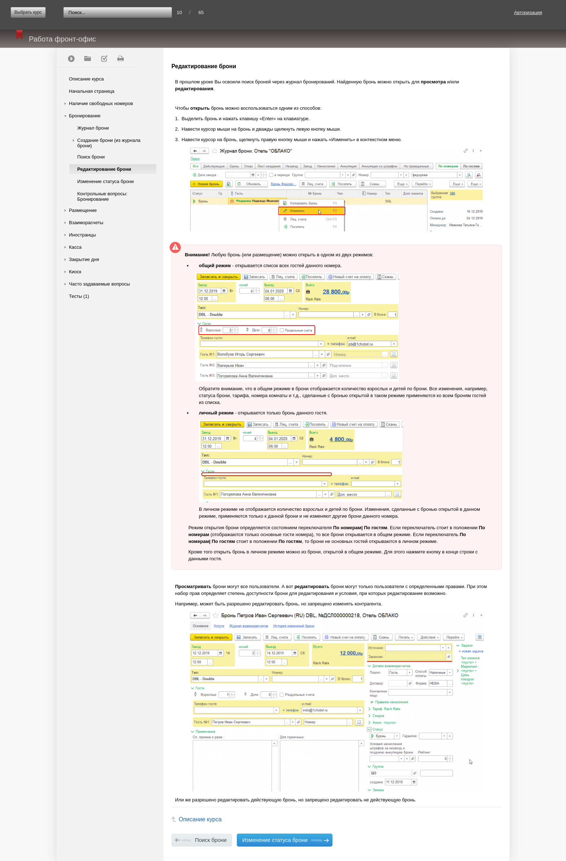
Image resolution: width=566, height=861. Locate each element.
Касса (75, 247)
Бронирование (85, 115)
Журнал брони (93, 128)
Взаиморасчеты (86, 222)
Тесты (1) (79, 296)
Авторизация (528, 12)
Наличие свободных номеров (101, 103)
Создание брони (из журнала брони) (108, 143)
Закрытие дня (84, 259)
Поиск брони (91, 157)
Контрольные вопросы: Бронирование (102, 196)
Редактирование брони (104, 169)
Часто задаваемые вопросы (99, 284)
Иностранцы (82, 235)
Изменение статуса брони (105, 181)
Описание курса (86, 79)
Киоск (75, 271)
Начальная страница (91, 91)
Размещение (83, 210)
